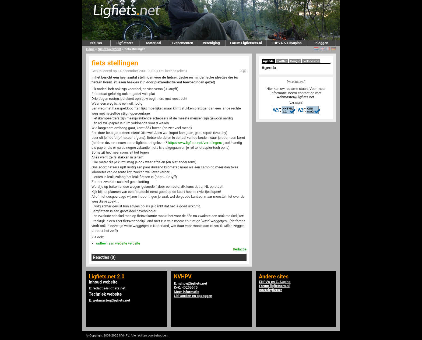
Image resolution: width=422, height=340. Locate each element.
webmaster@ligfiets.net (295, 97)
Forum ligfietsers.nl (274, 286)
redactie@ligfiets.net (109, 288)
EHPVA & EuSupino (287, 43)
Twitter (282, 61)
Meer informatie (186, 292)
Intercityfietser (270, 290)
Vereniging (211, 43)
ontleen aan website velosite (118, 243)
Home (90, 49)
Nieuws (96, 43)
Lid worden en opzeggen (193, 296)
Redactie (240, 249)
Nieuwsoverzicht (109, 49)
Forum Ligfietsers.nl (246, 43)
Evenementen (182, 43)
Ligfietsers (125, 43)
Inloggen (321, 43)
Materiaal (153, 43)
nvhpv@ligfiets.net (192, 283)
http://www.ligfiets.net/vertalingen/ (195, 143)
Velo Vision (311, 61)
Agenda (268, 61)
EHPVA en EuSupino (275, 282)
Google (295, 61)
